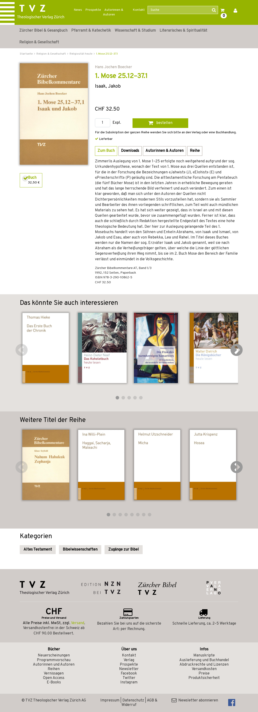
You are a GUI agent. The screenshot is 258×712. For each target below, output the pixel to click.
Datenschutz (133, 700)
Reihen (54, 669)
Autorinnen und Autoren (53, 664)
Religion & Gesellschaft (39, 42)
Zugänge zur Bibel (123, 549)
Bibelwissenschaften (80, 549)
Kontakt (139, 10)
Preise (204, 673)
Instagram (128, 682)
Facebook (129, 673)
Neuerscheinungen (54, 655)
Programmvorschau (53, 660)
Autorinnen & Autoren (113, 12)
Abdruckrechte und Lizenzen (204, 664)
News (78, 10)
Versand (77, 623)
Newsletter (129, 669)
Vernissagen (54, 673)
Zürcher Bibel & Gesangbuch (43, 30)
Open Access (53, 678)
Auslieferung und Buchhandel (204, 660)
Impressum (109, 700)
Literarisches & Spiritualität (183, 30)
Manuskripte (204, 655)
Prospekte (93, 10)
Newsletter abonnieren (195, 700)
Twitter (129, 678)
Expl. (117, 123)
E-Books (54, 682)
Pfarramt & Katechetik (91, 30)
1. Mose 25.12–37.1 (107, 54)
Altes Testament (37, 549)
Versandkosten (204, 669)
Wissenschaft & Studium (135, 30)
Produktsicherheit (204, 678)
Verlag (129, 660)
